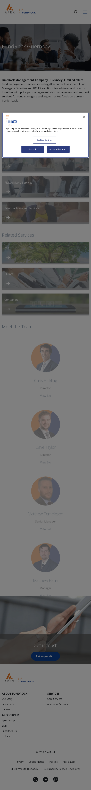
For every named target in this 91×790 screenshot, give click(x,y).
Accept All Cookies (58, 149)
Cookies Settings (44, 140)
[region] (45, 135)
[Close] (84, 116)
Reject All (33, 149)
